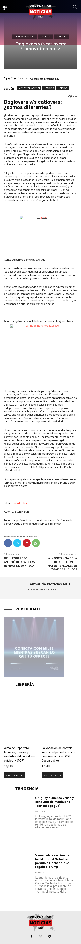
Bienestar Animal (24, 37)
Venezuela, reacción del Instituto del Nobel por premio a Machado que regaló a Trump (52, 861)
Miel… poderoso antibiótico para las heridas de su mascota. (21, 562)
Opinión (61, 37)
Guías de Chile (19, 503)
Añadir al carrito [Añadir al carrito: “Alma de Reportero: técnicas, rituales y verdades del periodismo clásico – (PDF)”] (14, 775)
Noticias (45, 37)
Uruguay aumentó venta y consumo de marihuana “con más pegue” (54, 801)
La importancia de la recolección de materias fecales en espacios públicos (62, 564)
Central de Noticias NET (45, 79)
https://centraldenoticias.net (42, 589)
